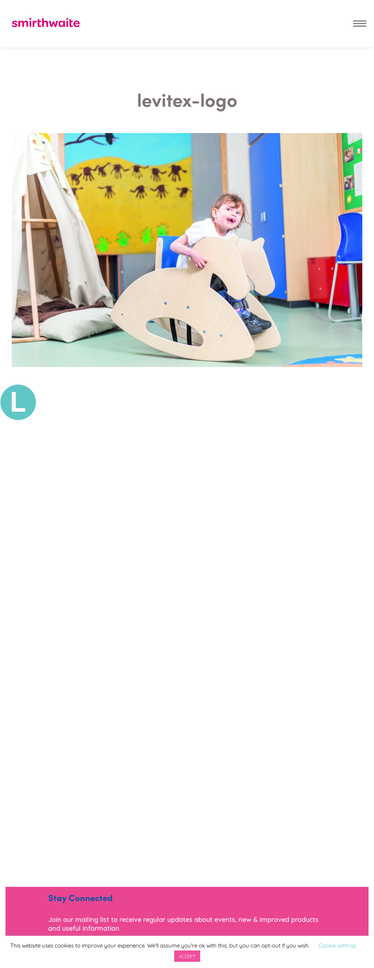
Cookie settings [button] (337, 945)
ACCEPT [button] (187, 956)
